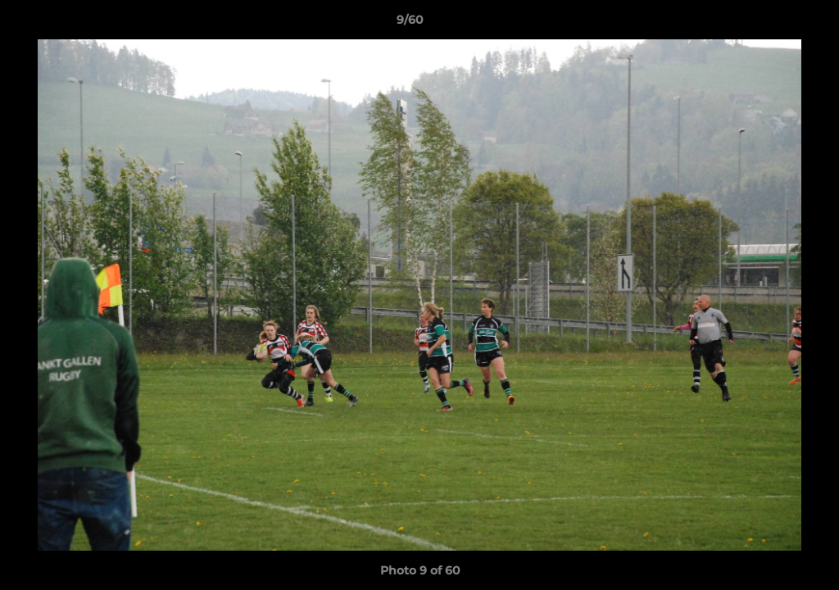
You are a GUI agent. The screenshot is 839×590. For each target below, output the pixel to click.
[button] (770, 23)
